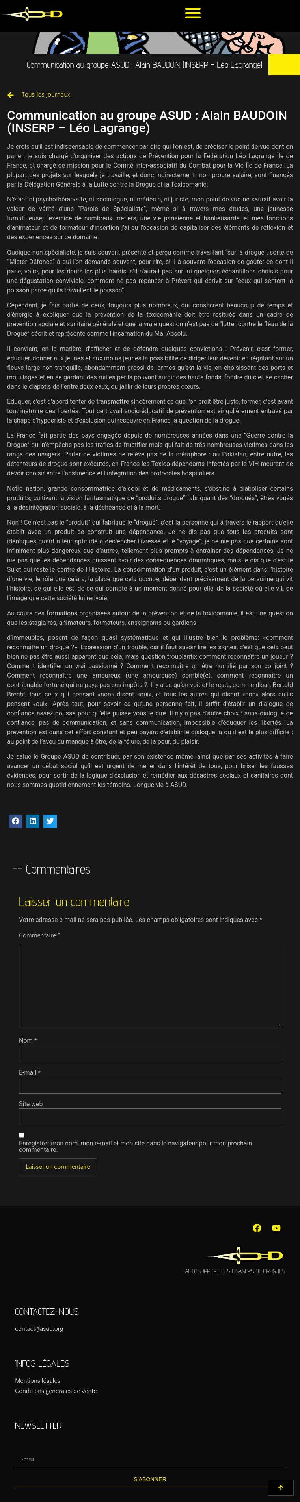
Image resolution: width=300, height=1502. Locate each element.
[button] (193, 13)
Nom (28, 1041)
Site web (31, 1104)
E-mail (30, 1073)
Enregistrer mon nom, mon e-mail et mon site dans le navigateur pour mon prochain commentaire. (135, 1146)
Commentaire (39, 935)
